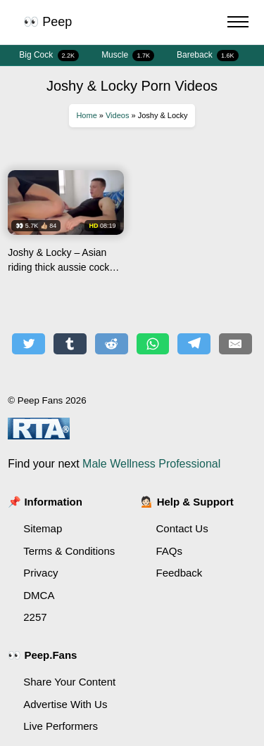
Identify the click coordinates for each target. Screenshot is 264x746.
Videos (117, 115)
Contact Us (182, 528)
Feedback (179, 573)
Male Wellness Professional (151, 464)
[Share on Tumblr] (70, 343)
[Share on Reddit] (111, 343)
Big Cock (49, 55)
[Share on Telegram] (193, 343)
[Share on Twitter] (28, 343)
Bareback (208, 55)
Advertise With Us (65, 704)
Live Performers (60, 726)
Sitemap (42, 528)
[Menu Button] (238, 24)
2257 (34, 617)
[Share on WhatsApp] (153, 343)
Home (86, 115)
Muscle (127, 55)
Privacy (40, 573)
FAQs (169, 551)
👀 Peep (47, 22)
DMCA (38, 595)
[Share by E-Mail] (235, 343)
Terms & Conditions (69, 551)
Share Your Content (69, 682)
